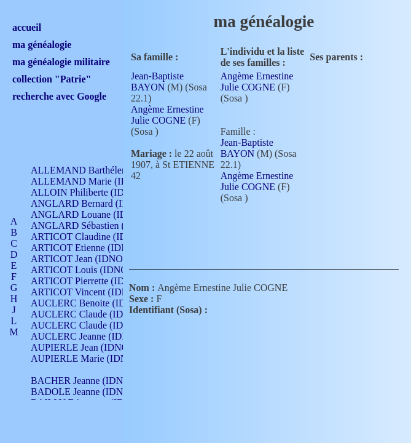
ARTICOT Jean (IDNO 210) (87, 258)
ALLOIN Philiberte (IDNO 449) (95, 192)
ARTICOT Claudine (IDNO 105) (96, 236)
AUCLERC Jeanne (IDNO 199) (94, 336)
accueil (26, 27)
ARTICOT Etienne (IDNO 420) (93, 247)
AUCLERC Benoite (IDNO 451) (95, 303)
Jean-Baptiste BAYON (157, 81)
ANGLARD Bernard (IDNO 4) (92, 203)
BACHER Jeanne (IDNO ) (83, 380)
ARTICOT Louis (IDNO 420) (89, 270)
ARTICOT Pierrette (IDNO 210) (95, 281)
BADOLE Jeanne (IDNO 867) (91, 391)
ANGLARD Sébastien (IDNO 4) (95, 225)
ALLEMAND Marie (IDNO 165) (97, 181)
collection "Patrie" (51, 79)
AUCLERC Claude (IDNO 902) (94, 314)
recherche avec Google (59, 96)
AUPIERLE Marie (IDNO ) (85, 358)
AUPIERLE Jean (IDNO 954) (90, 347)
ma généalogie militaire (61, 62)
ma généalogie (41, 44)
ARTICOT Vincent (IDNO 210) (93, 292)
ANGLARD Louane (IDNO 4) (91, 214)
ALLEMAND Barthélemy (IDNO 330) (108, 170)
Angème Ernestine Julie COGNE (167, 115)
